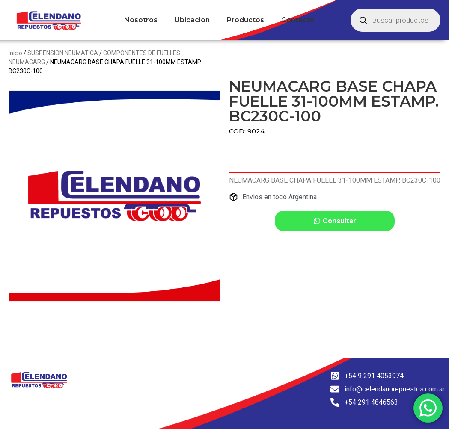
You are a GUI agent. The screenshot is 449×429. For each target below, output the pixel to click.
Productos (245, 20)
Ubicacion (192, 20)
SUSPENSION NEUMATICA (62, 53)
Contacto (298, 20)
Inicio (15, 53)
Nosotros (141, 20)
